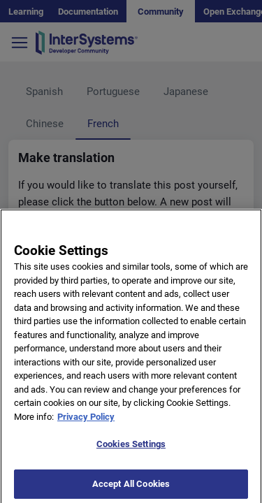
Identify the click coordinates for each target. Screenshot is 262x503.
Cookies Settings (131, 448)
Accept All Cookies (131, 488)
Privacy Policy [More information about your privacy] (86, 421)
